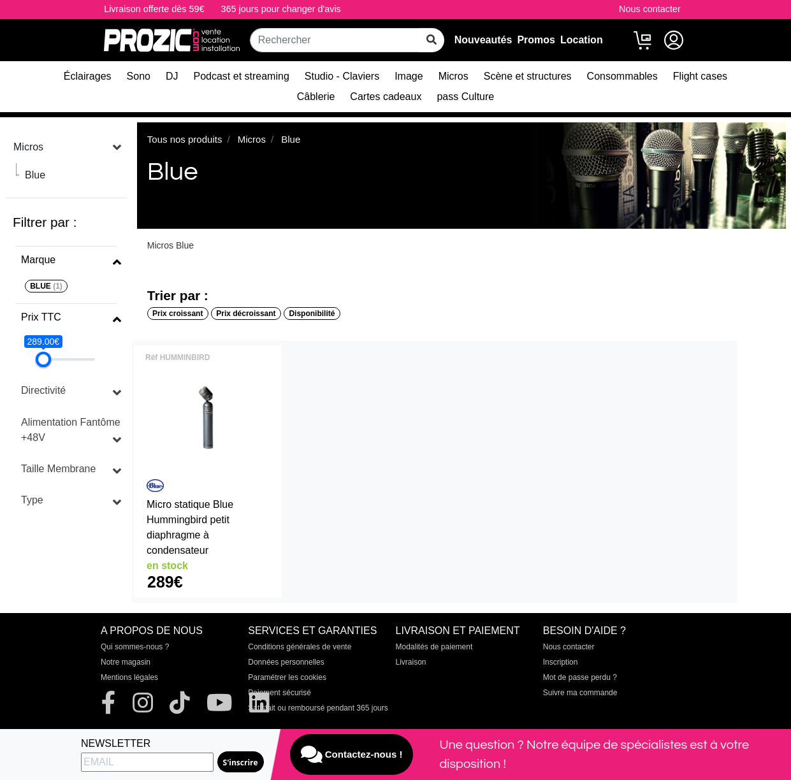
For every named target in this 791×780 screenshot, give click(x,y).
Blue (35, 175)
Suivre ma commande (580, 692)
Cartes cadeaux (385, 96)
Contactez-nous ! (352, 754)
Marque (38, 259)
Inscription (560, 662)
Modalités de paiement (434, 646)
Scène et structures (528, 76)
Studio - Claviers (342, 76)
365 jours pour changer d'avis (280, 9)
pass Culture (465, 96)
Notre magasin (125, 662)
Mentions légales (129, 677)
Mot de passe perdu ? (580, 677)
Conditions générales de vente (299, 646)
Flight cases (700, 76)
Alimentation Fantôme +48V (70, 430)
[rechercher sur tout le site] (431, 40)
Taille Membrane (58, 468)
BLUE (46, 286)
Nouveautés (483, 39)
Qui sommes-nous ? (135, 646)
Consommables (622, 76)
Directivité (43, 390)
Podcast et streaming (241, 76)
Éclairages (88, 76)
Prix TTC (41, 317)
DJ (172, 76)
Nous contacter (650, 9)
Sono (138, 76)
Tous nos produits (184, 139)
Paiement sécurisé (279, 692)
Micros (453, 76)
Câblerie (316, 96)
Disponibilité (312, 313)
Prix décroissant (245, 313)
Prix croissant (177, 313)
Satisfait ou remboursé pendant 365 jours (318, 708)
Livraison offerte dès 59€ (154, 9)
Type (32, 500)
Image (409, 76)
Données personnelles (286, 662)
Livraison (411, 662)
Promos (536, 39)
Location (581, 39)
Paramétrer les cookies (287, 677)
